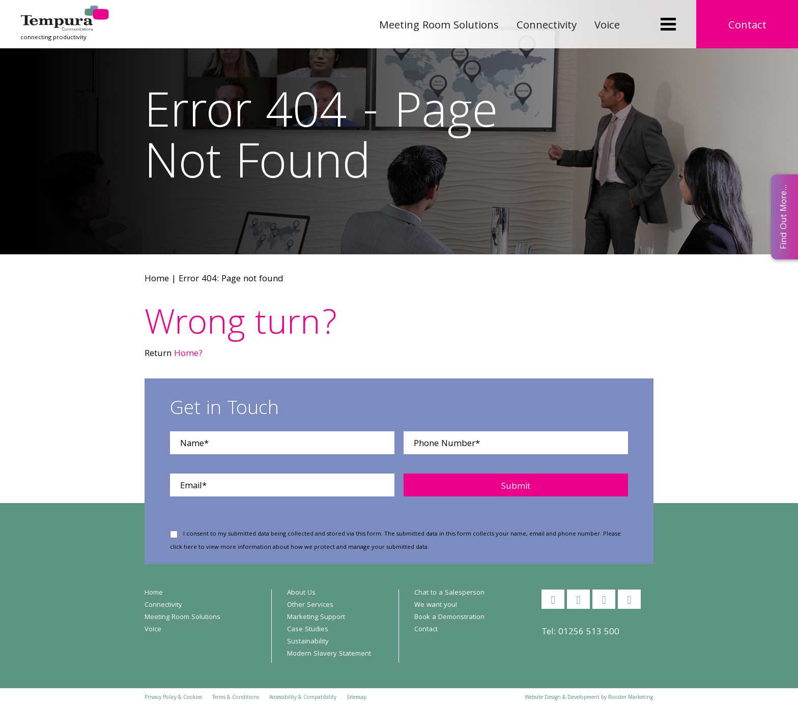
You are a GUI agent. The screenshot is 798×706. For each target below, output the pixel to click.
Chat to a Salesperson (449, 593)
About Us (301, 593)
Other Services (310, 605)
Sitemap (356, 697)
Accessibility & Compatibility (302, 697)
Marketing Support (316, 617)
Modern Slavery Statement (329, 654)
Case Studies (307, 629)
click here (183, 547)
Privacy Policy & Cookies (173, 697)
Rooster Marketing (630, 697)
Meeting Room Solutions (439, 26)
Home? (188, 354)
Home (157, 279)
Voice (607, 26)
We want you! (435, 605)
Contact (747, 26)
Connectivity (547, 26)
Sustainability (308, 642)
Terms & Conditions (235, 697)
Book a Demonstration (449, 617)
